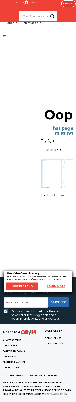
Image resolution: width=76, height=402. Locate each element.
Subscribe (68, 3)
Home (59, 195)
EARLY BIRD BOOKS (14, 351)
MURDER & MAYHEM (14, 362)
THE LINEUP (9, 356)
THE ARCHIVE (10, 345)
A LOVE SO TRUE (12, 340)
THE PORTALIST (12, 367)
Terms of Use (53, 338)
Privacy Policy (54, 343)
